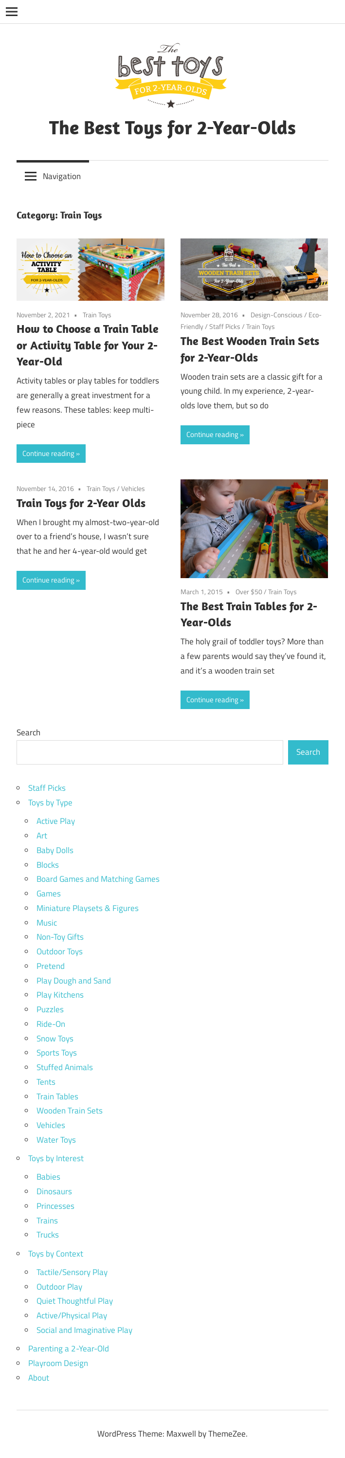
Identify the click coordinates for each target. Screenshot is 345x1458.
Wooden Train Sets (69, 1110)
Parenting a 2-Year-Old (68, 1348)
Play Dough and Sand (73, 980)
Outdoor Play (59, 1286)
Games (48, 893)
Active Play (55, 821)
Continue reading (48, 453)
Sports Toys (56, 1052)
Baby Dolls (54, 850)
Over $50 (249, 591)
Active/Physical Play (71, 1315)
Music (46, 922)
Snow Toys (54, 1038)
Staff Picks (224, 326)
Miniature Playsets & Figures (87, 908)
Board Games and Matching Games (98, 879)
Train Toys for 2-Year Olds (81, 502)
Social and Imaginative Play (84, 1330)
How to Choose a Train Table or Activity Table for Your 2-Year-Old (88, 344)
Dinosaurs (54, 1191)
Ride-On (50, 1024)
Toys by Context (55, 1253)
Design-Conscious (277, 315)
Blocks (47, 864)
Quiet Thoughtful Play (74, 1300)
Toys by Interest (56, 1158)
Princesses (55, 1206)
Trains (47, 1220)
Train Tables (57, 1096)
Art (41, 835)
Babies (48, 1176)
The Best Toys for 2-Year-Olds (172, 127)
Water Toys (56, 1139)
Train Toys (97, 315)
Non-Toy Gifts (60, 936)
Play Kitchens (60, 994)
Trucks (47, 1234)
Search (28, 732)
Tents (45, 1081)
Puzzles (50, 1009)
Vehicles (133, 488)
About (38, 1377)
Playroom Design (58, 1363)
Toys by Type (50, 802)
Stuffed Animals (64, 1067)
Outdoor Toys (59, 951)
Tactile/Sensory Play (72, 1272)
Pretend (50, 966)
